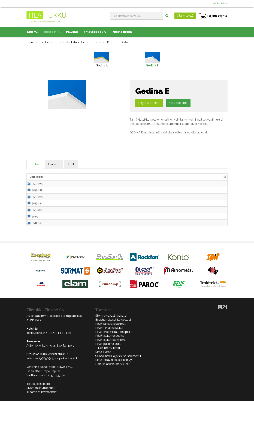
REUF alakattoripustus (109, 356)
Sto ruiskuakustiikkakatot (111, 336)
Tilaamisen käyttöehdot (42, 412)
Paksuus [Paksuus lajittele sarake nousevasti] (118, 176)
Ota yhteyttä (185, 15)
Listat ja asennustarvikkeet (112, 384)
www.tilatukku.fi (58, 375)
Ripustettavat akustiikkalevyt (114, 380)
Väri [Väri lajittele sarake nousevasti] (134, 176)
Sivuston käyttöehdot (40, 408)
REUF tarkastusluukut (109, 348)
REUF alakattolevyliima (110, 360)
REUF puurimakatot (108, 364)
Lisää (219, 185)
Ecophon (96, 42)
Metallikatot (103, 372)
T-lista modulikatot (107, 368)
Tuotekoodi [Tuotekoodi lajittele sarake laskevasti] (35, 176)
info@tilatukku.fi (36, 375)
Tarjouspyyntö (213, 16)
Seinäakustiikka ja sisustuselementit (118, 376)
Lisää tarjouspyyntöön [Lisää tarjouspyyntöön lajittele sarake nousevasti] (203, 176)
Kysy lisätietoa (178, 103)
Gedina (111, 42)
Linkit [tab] (71, 164)
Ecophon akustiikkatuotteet (70, 42)
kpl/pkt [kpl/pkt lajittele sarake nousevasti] (158, 176)
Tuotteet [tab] (35, 164)
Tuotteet (51, 31)
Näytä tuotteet (149, 103)
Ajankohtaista (220, 3)
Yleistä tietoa (122, 31)
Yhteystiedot (95, 31)
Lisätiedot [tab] (53, 164)
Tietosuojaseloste (38, 404)
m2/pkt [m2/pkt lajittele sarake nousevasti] (176, 176)
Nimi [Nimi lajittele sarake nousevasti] (56, 176)
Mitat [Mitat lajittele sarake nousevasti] (95, 176)
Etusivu (32, 31)
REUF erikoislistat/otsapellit (113, 352)
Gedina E (126, 42)
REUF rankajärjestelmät (110, 344)
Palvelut (72, 31)
